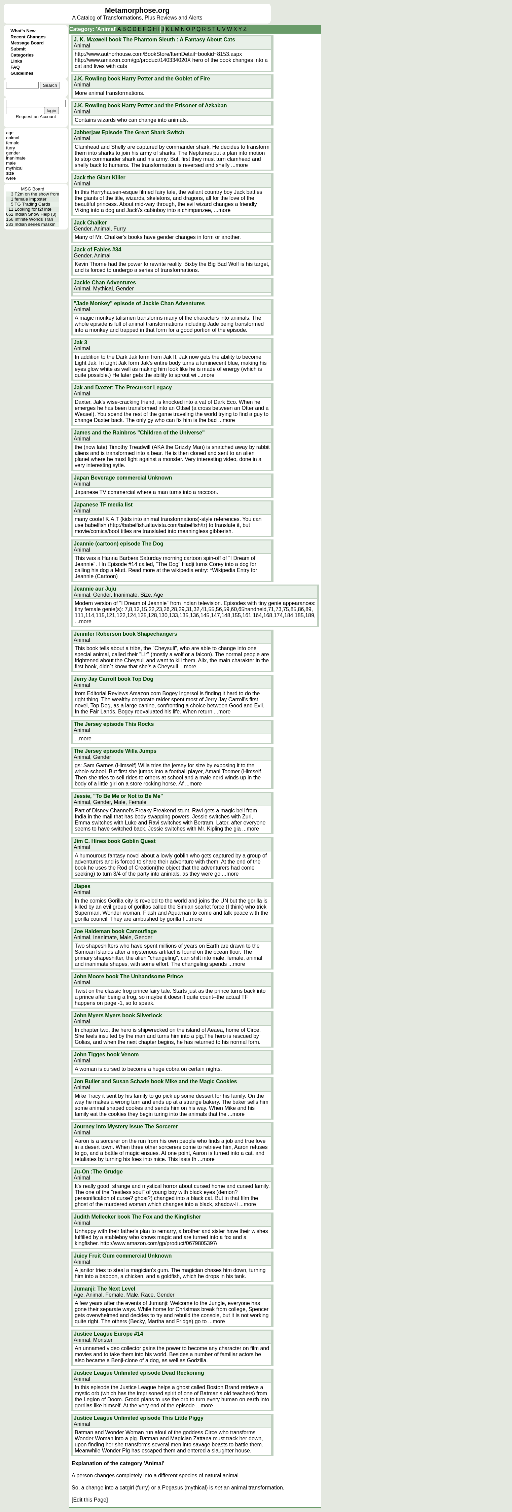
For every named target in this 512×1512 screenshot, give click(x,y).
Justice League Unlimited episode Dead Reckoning (139, 1373)
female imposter (30, 199)
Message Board (27, 42)
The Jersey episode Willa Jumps (115, 751)
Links (16, 61)
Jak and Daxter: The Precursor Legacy (123, 387)
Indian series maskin (35, 224)
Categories (22, 55)
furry (10, 147)
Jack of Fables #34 (97, 249)
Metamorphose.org (137, 10)
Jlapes (82, 886)
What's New (22, 30)
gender (13, 152)
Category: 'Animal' (92, 29)
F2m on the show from (36, 194)
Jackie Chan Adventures (105, 282)
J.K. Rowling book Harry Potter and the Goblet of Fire (142, 78)
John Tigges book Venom (106, 1054)
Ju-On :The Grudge (98, 1171)
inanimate (16, 158)
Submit (18, 48)
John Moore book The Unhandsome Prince (128, 976)
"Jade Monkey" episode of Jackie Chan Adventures (139, 303)
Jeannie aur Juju (95, 589)
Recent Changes (27, 36)
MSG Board (32, 188)
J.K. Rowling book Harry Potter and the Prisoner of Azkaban (150, 105)
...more (239, 165)
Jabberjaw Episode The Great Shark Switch (129, 132)
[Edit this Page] (90, 1500)
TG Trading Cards (32, 204)
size (10, 173)
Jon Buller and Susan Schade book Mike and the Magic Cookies (155, 1081)
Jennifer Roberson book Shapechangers (125, 634)
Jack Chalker (90, 222)
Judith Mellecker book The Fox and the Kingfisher (137, 1217)
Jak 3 (80, 342)
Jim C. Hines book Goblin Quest (115, 841)
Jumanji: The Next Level (104, 1289)
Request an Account (36, 116)
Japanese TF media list (103, 504)
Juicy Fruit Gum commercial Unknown (123, 1256)
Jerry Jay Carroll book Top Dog (113, 679)
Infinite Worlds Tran (33, 219)
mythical (14, 168)
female (13, 142)
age (9, 132)
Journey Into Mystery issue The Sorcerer (126, 1126)
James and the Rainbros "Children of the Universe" (139, 432)
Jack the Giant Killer (99, 177)
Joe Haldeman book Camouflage (115, 931)
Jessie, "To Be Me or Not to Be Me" (118, 796)
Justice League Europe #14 (108, 1334)
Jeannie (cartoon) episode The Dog (118, 544)
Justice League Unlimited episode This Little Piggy (139, 1418)
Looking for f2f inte (32, 209)
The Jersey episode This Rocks (114, 724)
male (11, 163)
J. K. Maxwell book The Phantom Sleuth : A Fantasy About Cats (154, 39)
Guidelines (21, 73)
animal (12, 137)
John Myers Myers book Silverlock (118, 1015)
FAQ (15, 67)
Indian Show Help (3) (35, 214)
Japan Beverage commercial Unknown (123, 478)
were (11, 178)
